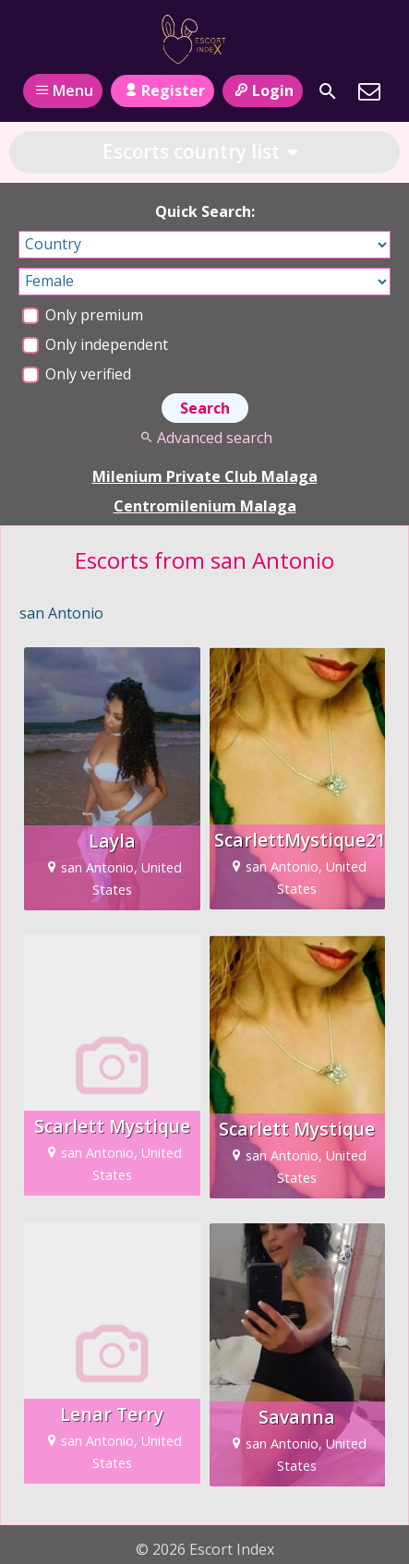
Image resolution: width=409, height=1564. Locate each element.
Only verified (76, 374)
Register (162, 90)
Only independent (95, 344)
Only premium (82, 315)
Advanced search (204, 437)
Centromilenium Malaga (205, 506)
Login (263, 90)
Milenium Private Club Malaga (205, 476)
